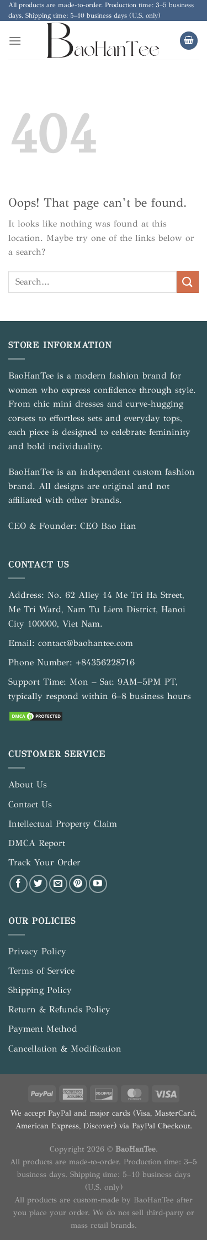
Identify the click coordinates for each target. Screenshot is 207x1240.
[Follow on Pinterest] (78, 884)
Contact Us (30, 804)
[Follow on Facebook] (18, 884)
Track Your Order (44, 862)
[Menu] (15, 40)
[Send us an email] (58, 884)
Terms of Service (41, 970)
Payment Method (42, 1028)
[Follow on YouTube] (98, 884)
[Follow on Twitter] (38, 884)
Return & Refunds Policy (59, 1009)
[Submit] (188, 281)
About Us (27, 784)
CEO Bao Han (108, 526)
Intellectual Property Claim (62, 823)
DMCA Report (36, 843)
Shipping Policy (40, 990)
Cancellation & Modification (64, 1048)
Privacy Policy (37, 951)
